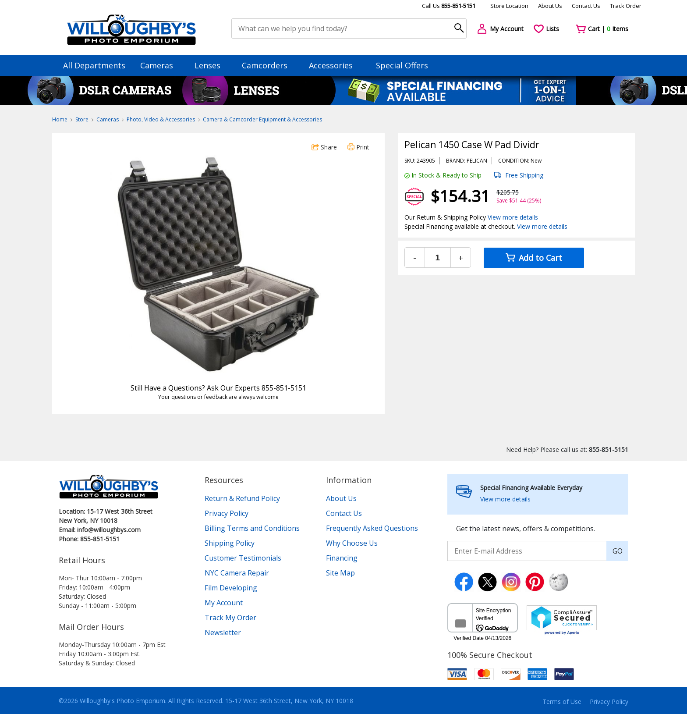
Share (324, 147)
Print (358, 147)
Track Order (625, 6)
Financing (342, 558)
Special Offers (402, 65)
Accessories (335, 65)
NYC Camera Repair (237, 573)
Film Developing (231, 588)
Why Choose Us (352, 543)
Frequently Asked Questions (372, 528)
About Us (550, 6)
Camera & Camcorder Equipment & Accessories (262, 119)
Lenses (212, 65)
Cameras (160, 65)
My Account (224, 602)
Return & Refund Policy (242, 498)
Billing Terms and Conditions (252, 528)
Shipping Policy (230, 543)
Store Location (509, 6)
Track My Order (230, 617)
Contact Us (586, 6)
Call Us (448, 6)
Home (59, 119)
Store (82, 119)
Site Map (340, 573)
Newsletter (223, 632)
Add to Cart (534, 257)
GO (618, 551)
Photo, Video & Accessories (161, 119)
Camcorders (269, 65)
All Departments (94, 65)
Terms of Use (561, 701)
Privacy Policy (226, 513)
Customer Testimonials (243, 558)
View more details (513, 217)
